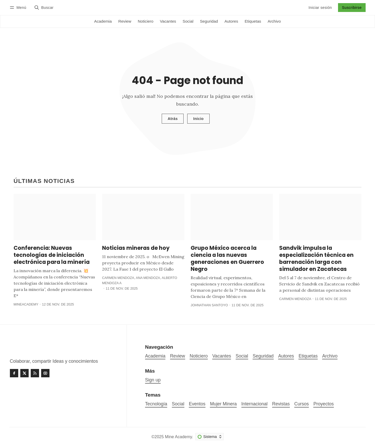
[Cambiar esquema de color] (209, 436)
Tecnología (156, 403)
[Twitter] (24, 373)
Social (178, 403)
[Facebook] (14, 373)
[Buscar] (43, 7)
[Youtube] (45, 373)
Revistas (281, 403)
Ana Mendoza (148, 278)
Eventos (197, 403)
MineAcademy (26, 304)
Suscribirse (352, 7)
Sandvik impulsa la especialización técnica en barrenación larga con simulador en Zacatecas (316, 258)
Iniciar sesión (320, 7)
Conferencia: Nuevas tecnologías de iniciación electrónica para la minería (52, 255)
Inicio (198, 119)
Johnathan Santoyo (209, 305)
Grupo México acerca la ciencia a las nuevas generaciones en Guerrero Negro (227, 258)
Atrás (173, 119)
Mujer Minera (223, 403)
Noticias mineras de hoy (136, 248)
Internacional (254, 403)
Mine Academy (178, 437)
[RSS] (35, 373)
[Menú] (18, 7)
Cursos (301, 403)
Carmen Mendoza (118, 278)
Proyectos (323, 403)
